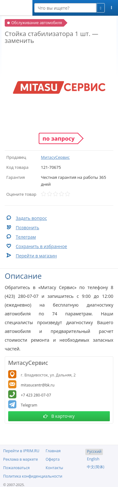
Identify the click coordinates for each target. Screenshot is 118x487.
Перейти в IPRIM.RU (21, 450)
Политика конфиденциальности (32, 476)
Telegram (29, 405)
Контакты (54, 467)
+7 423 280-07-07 (36, 395)
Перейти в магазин (36, 256)
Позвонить (27, 228)
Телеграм (26, 237)
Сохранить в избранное (41, 246)
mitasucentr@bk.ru (37, 385)
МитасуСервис (55, 157)
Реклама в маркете (20, 459)
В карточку (59, 416)
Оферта (52, 459)
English (93, 459)
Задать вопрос (31, 218)
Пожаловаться (16, 467)
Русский (94, 451)
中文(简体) (95, 466)
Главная (53, 450)
